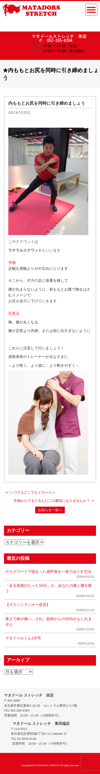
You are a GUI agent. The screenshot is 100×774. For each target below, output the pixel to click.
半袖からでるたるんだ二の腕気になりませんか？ (52, 501)
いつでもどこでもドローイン (32, 492)
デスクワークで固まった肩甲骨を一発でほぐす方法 (48, 571)
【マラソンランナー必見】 (27, 605)
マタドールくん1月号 (23, 638)
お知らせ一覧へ (50, 510)
